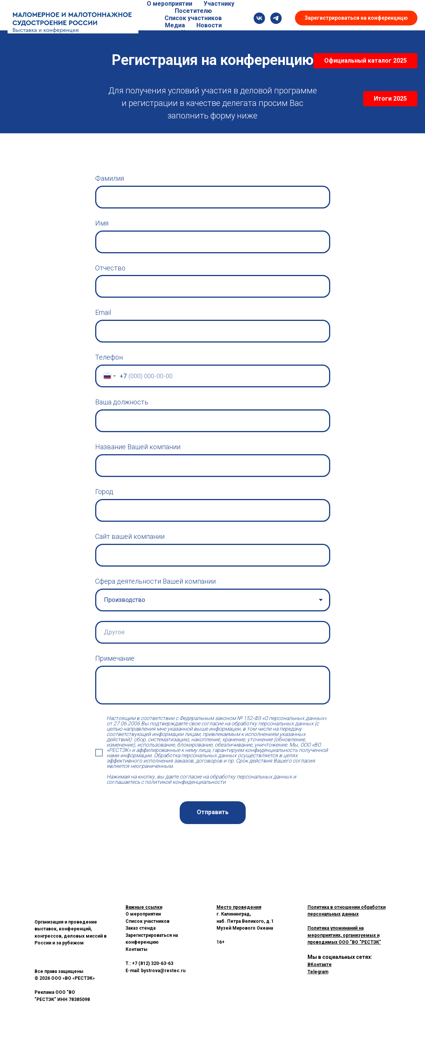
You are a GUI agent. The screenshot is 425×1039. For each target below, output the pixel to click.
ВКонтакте (319, 964)
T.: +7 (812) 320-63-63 (149, 963)
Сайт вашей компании (130, 536)
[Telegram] (276, 18)
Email (103, 312)
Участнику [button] (219, 3)
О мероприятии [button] (169, 3)
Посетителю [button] (193, 10)
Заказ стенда (140, 928)
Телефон (109, 357)
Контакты (196, 32)
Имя (101, 223)
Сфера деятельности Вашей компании (155, 581)
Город (104, 492)
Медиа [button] (175, 25)
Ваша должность (121, 402)
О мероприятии (143, 914)
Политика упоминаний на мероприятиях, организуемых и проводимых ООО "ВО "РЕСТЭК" (344, 935)
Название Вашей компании (137, 447)
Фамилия (109, 178)
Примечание (115, 658)
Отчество (110, 268)
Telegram (317, 971)
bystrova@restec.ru (163, 970)
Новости (209, 25)
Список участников (193, 18)
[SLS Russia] (259, 18)
